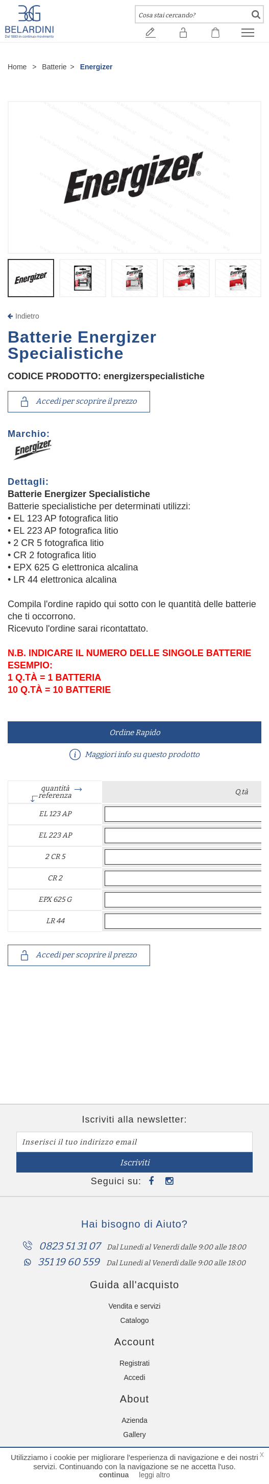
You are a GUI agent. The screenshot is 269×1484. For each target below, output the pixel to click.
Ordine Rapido (134, 732)
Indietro (23, 316)
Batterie (54, 67)
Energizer (96, 67)
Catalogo (134, 1320)
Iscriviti (135, 1162)
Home (17, 67)
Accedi (134, 1377)
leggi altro (154, 1475)
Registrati (134, 1363)
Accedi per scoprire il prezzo (79, 402)
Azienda (134, 1420)
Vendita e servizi (135, 1306)
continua (114, 1475)
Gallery (134, 1434)
